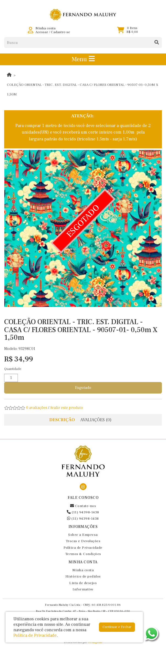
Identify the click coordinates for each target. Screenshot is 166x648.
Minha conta (83, 570)
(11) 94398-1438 (83, 512)
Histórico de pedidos (83, 576)
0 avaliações (36, 407)
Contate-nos (83, 506)
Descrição (62, 420)
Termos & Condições (83, 554)
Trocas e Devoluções (83, 541)
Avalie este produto (66, 407)
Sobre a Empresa (83, 535)
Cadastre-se (60, 32)
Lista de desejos (83, 583)
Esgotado (83, 387)
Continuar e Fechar (117, 627)
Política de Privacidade (83, 547)
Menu (83, 59)
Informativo (83, 589)
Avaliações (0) (96, 420)
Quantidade (12, 369)
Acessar (41, 32)
